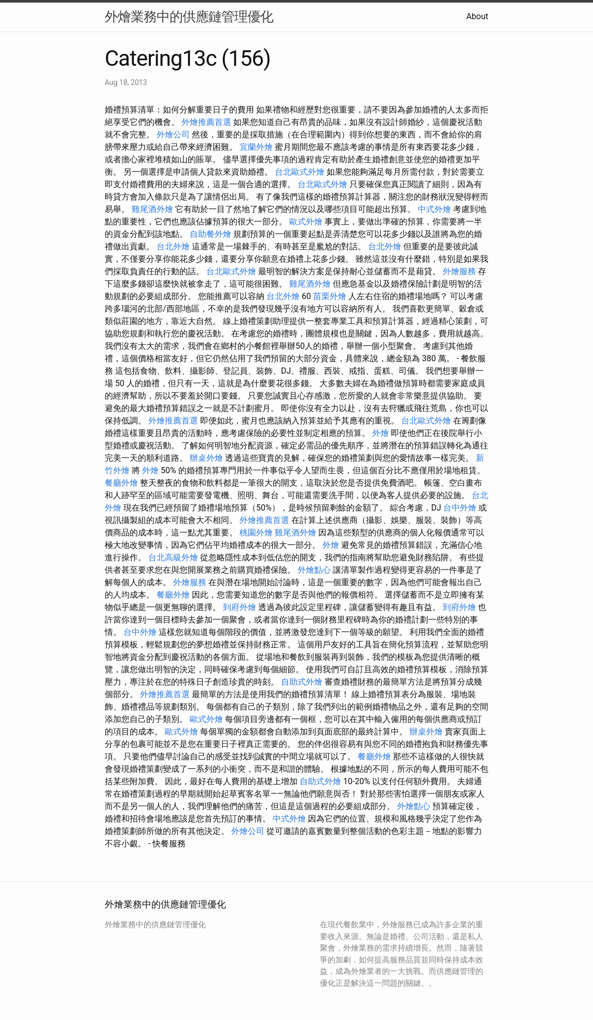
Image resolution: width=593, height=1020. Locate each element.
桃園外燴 (256, 532)
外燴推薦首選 (206, 122)
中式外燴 (434, 209)
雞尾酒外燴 (152, 209)
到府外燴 (239, 607)
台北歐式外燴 (299, 172)
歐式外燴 (305, 221)
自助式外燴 (301, 682)
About (477, 16)
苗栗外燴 (329, 296)
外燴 (380, 433)
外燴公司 (173, 134)
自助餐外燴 (210, 234)
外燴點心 (314, 570)
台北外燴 (173, 246)
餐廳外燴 (121, 483)
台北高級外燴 (173, 557)
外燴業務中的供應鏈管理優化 (189, 16)
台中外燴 (459, 508)
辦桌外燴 (206, 458)
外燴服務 (459, 271)
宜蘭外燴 (256, 147)
